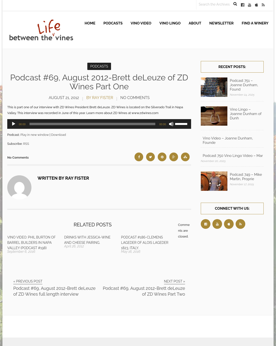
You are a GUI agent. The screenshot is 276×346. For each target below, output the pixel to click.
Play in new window (34, 135)
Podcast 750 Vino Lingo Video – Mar (233, 156)
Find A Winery (255, 23)
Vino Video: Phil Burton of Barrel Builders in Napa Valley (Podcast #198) (31, 242)
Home (90, 23)
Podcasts (113, 23)
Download (58, 135)
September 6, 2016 (21, 252)
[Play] (13, 124)
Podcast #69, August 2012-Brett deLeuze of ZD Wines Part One (99, 82)
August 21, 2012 (64, 97)
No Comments (135, 97)
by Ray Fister (99, 97)
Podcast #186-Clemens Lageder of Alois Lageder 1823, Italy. (144, 242)
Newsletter (221, 23)
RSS (26, 144)
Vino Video (141, 23)
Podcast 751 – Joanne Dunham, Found (244, 85)
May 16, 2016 (131, 252)
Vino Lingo (170, 23)
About (195, 23)
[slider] (93, 124)
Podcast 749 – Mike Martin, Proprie (246, 176)
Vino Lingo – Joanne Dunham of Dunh (245, 113)
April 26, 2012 (74, 246)
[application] (99, 124)
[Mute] (171, 124)
